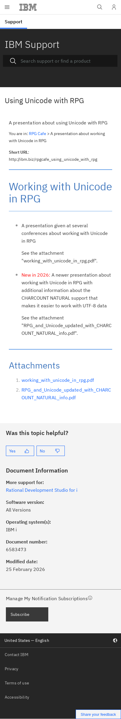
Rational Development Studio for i (41, 490)
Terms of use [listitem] (17, 683)
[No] (51, 451)
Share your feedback (98, 714)
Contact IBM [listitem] (16, 654)
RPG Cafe (37, 133)
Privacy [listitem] (11, 668)
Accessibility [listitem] (17, 697)
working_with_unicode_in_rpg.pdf (57, 380)
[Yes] (20, 451)
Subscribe (20, 614)
